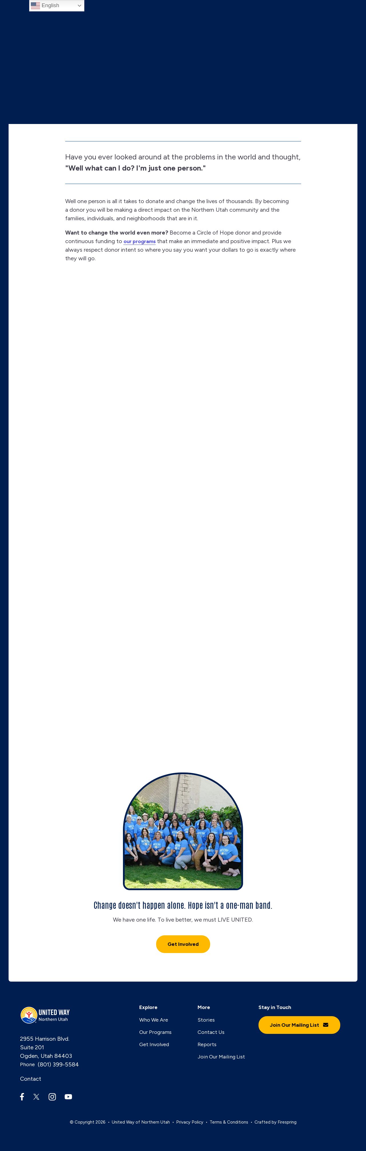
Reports (207, 1044)
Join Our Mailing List (221, 1057)
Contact (30, 1079)
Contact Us (211, 1032)
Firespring (287, 1122)
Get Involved (183, 944)
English (45, 5)
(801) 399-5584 (58, 1064)
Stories (206, 1020)
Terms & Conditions (229, 1122)
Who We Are (153, 1020)
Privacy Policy (189, 1122)
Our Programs (155, 1032)
